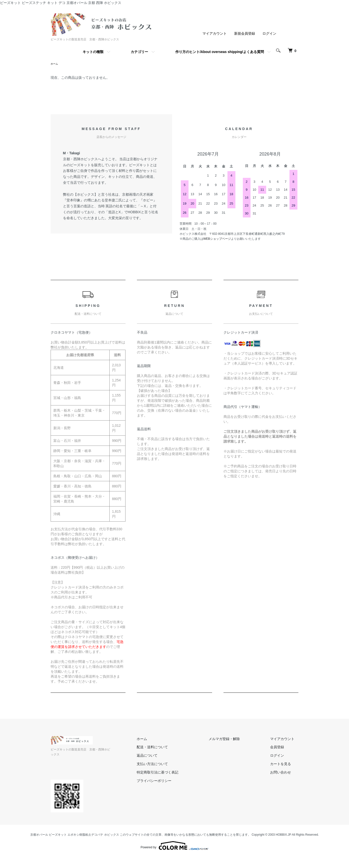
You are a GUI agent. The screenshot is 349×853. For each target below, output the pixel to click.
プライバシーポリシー (174, 781)
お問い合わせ (284, 773)
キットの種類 (93, 52)
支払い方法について (172, 765)
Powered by (174, 841)
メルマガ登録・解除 (236, 740)
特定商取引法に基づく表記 (177, 773)
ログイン (269, 33)
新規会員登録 (244, 33)
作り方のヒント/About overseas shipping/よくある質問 (219, 52)
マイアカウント (214, 33)
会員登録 (281, 748)
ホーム (55, 64)
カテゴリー (139, 52)
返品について (167, 756)
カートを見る (284, 765)
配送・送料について (172, 748)
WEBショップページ (217, 239)
